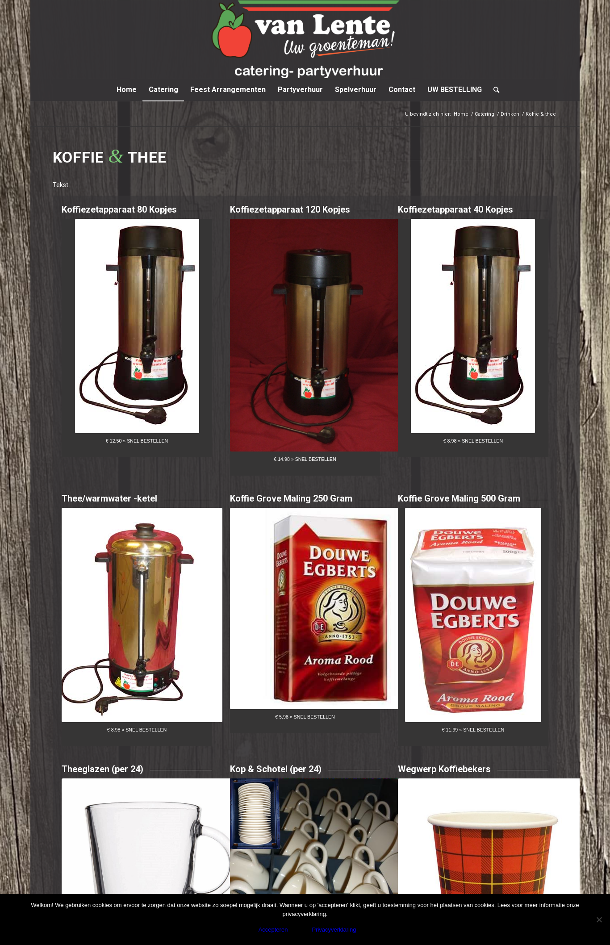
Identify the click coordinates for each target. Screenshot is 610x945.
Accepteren (273, 929)
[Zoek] (493, 90)
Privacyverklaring (334, 929)
